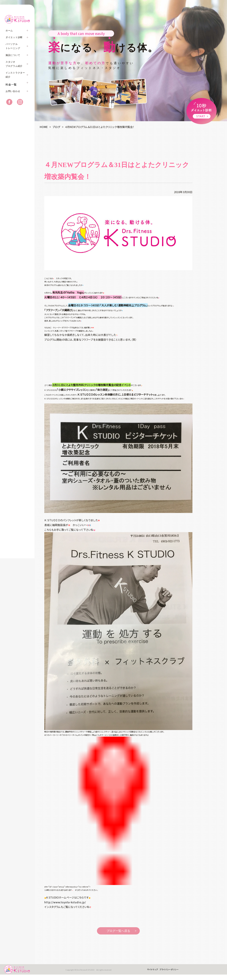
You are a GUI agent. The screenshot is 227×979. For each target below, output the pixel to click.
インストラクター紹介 (15, 75)
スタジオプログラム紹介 (14, 64)
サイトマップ (149, 971)
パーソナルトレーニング (13, 46)
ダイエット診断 (14, 37)
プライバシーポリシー (165, 971)
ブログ (56, 127)
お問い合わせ (13, 95)
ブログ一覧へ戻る (118, 930)
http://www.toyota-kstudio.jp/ (65, 902)
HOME (44, 127)
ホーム (9, 30)
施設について (13, 55)
